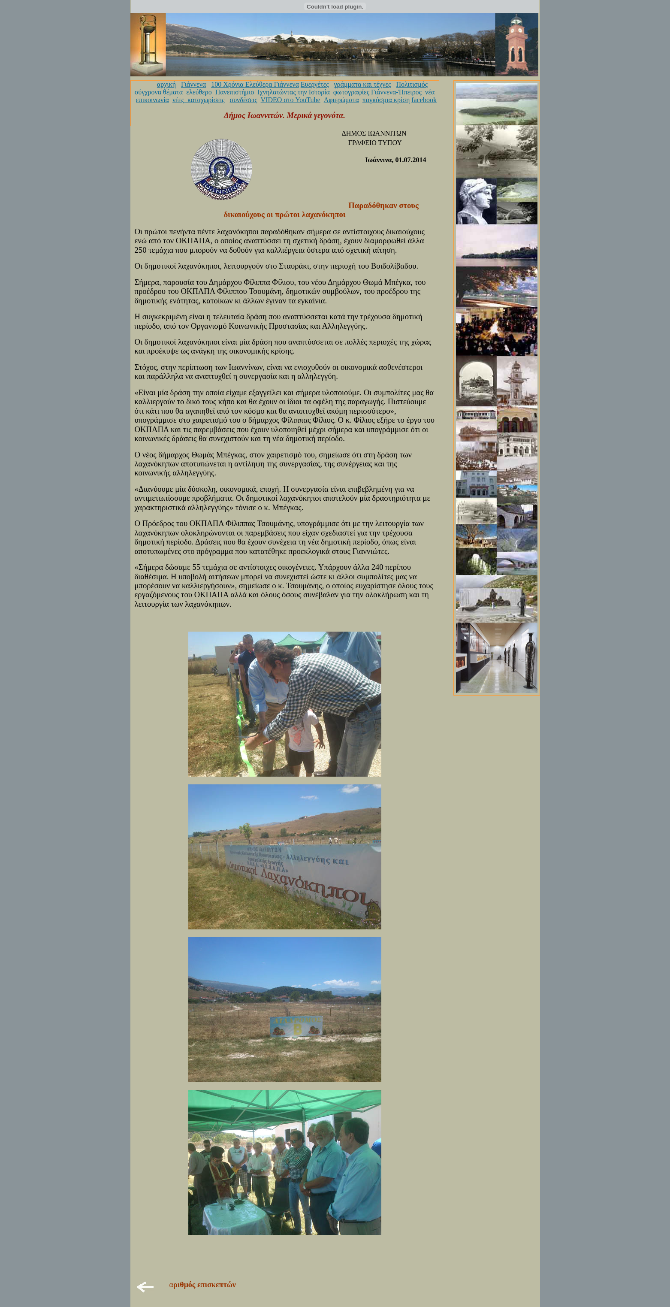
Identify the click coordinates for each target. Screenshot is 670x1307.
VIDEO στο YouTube (290, 99)
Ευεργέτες (315, 84)
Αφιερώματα (341, 99)
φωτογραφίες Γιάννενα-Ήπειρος (377, 92)
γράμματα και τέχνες (362, 84)
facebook (424, 99)
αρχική (166, 84)
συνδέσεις (243, 99)
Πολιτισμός (412, 84)
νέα (430, 92)
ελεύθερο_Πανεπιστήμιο (220, 92)
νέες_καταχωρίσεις (198, 99)
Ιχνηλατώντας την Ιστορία (293, 92)
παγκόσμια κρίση (386, 99)
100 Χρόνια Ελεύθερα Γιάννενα (255, 84)
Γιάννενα (193, 84)
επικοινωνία (152, 99)
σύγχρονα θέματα (159, 92)
